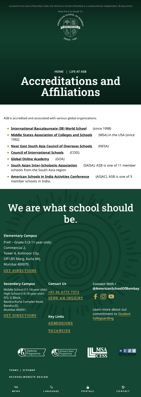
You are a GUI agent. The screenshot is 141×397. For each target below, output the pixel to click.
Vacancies (59, 331)
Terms (14, 370)
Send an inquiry (66, 298)
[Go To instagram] (103, 296)
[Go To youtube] (111, 296)
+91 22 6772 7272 (63, 292)
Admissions (60, 323)
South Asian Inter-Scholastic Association (46, 165)
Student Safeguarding (112, 316)
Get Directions (20, 271)
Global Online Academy (32, 159)
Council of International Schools (39, 152)
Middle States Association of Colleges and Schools (54, 135)
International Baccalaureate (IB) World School (51, 128)
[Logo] (70, 27)
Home (59, 72)
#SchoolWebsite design (28, 376)
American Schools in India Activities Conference (52, 176)
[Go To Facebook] (95, 296)
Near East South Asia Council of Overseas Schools (54, 146)
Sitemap (29, 370)
